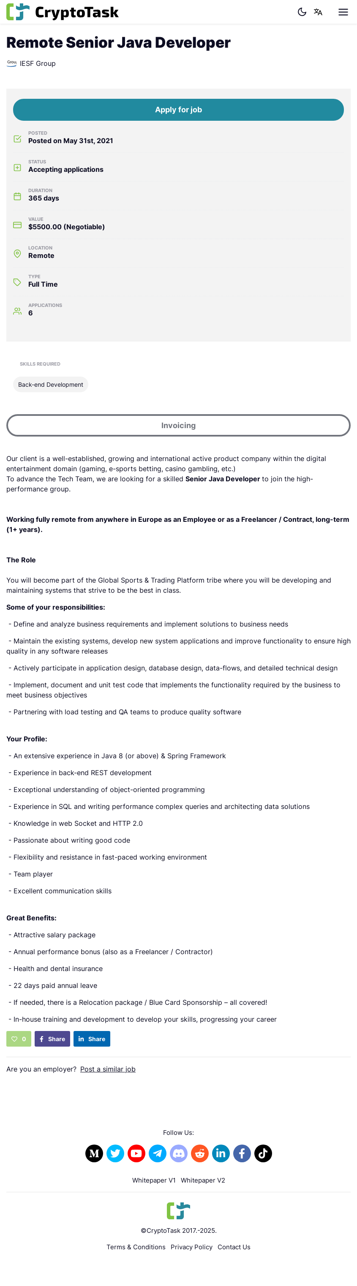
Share (52, 1038)
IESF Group (31, 63)
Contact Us (234, 1247)
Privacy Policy (192, 1247)
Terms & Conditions (136, 1247)
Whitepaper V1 (154, 1180)
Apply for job (178, 109)
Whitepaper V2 (203, 1180)
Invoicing (178, 425)
